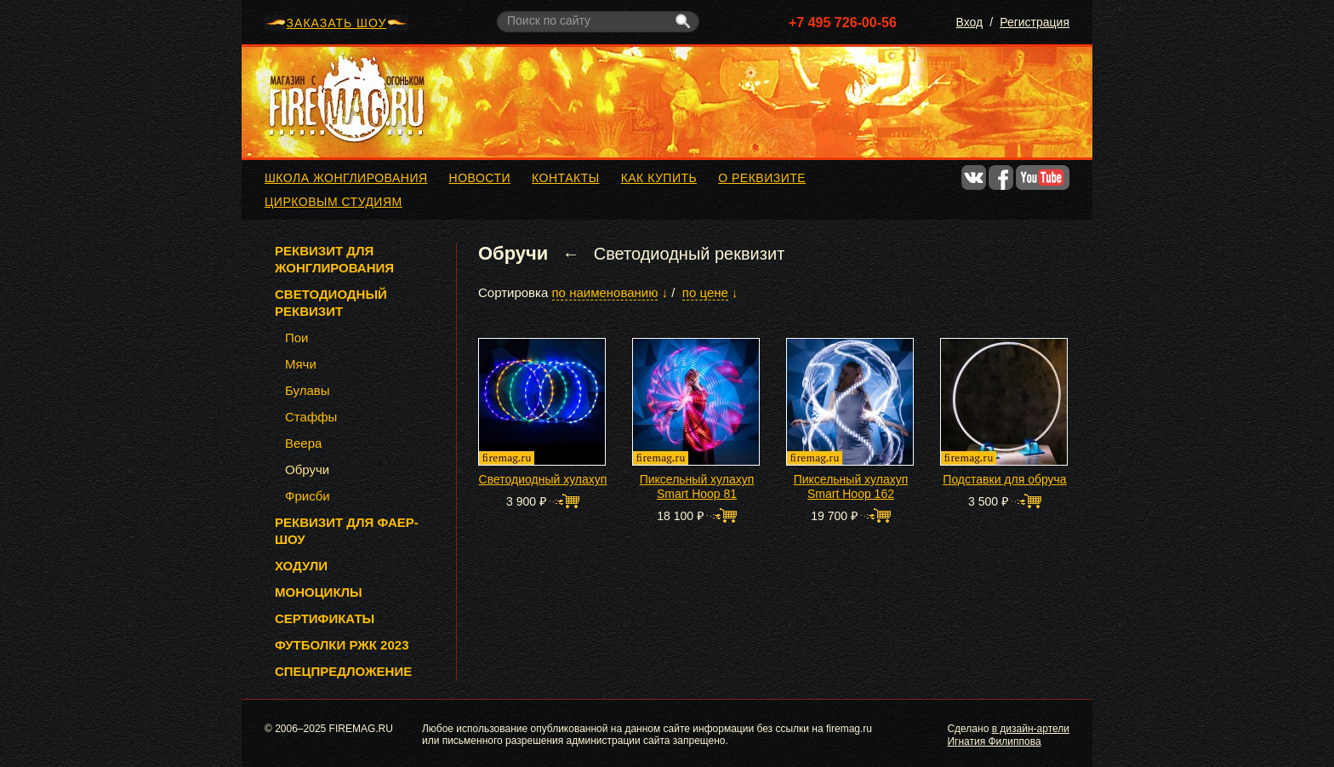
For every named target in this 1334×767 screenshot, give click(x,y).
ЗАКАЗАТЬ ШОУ (337, 23)
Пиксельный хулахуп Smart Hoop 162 (851, 486)
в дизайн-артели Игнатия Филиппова (1008, 735)
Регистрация (1034, 22)
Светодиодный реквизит (689, 253)
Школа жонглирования (346, 178)
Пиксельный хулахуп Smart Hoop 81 (697, 486)
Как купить (659, 178)
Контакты (566, 178)
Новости (480, 178)
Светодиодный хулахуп (543, 479)
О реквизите (762, 178)
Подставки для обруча (1004, 479)
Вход (969, 22)
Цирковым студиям (333, 202)
